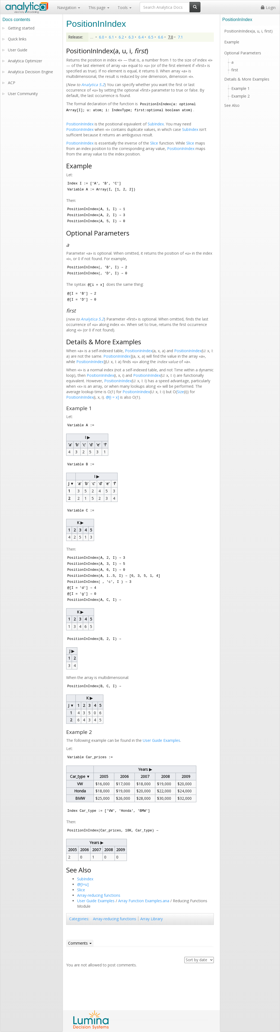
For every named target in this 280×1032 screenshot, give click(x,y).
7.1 (180, 37)
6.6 (160, 37)
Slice (154, 143)
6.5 (150, 37)
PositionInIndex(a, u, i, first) (248, 31)
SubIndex (156, 124)
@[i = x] (113, 397)
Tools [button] (125, 7)
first (234, 69)
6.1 (111, 37)
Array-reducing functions (98, 895)
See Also (232, 105)
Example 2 (240, 96)
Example (231, 42)
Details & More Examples (246, 79)
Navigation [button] (68, 7)
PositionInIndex (80, 124)
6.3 (131, 37)
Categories (78, 918)
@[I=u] (83, 884)
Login (268, 7)
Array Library (151, 918)
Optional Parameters (242, 52)
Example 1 (240, 88)
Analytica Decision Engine (30, 71)
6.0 (101, 37)
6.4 (141, 37)
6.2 (121, 37)
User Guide (17, 49)
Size (180, 391)
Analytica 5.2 (92, 84)
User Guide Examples (161, 740)
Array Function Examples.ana (143, 900)
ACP (11, 82)
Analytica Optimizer (25, 60)
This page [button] (98, 7)
